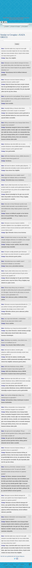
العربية (5, 564)
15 (29, 252)
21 (29, 328)
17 (29, 271)
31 (29, 495)
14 (29, 237)
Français (21, 566)
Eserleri (7, 26)
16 (29, 261)
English (22, 564)
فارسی (11, 564)
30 (29, 467)
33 (29, 536)
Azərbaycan (7, 566)
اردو (17, 564)
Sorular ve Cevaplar (15, 26)
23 (29, 350)
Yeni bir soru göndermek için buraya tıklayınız (12, 556)
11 (29, 185)
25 (29, 378)
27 (29, 407)
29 (29, 448)
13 (29, 223)
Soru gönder (25, 26)
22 (29, 340)
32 (29, 517)
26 (29, 395)
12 (29, 204)
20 (29, 318)
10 (29, 175)
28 (29, 431)
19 (29, 304)
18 (29, 287)
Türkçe (14, 566)
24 (29, 366)
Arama (17, 44)
